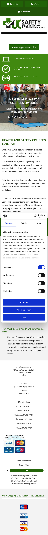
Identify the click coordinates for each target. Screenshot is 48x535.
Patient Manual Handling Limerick (24, 484)
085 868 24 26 (24, 393)
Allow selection (24, 310)
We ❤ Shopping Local (11, 496)
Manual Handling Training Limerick (25, 476)
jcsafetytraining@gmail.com (24, 386)
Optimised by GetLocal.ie (33, 496)
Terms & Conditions (24, 461)
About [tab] (39, 223)
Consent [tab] (9, 223)
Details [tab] (24, 223)
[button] (12, 4)
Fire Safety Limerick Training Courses (24, 478)
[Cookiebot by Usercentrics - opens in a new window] (34, 216)
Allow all (24, 302)
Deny (24, 317)
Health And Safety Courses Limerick (24, 481)
